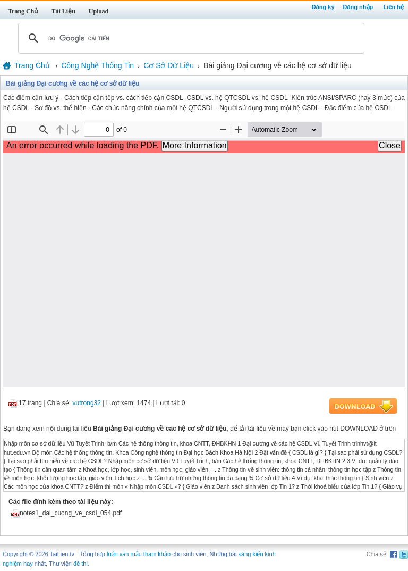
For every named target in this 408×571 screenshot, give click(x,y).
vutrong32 (87, 403)
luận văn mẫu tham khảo (139, 554)
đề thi (80, 563)
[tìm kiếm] (189, 38)
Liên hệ (394, 7)
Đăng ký (323, 7)
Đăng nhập (358, 7)
